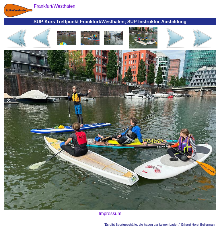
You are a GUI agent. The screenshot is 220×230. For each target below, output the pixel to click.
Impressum (110, 213)
